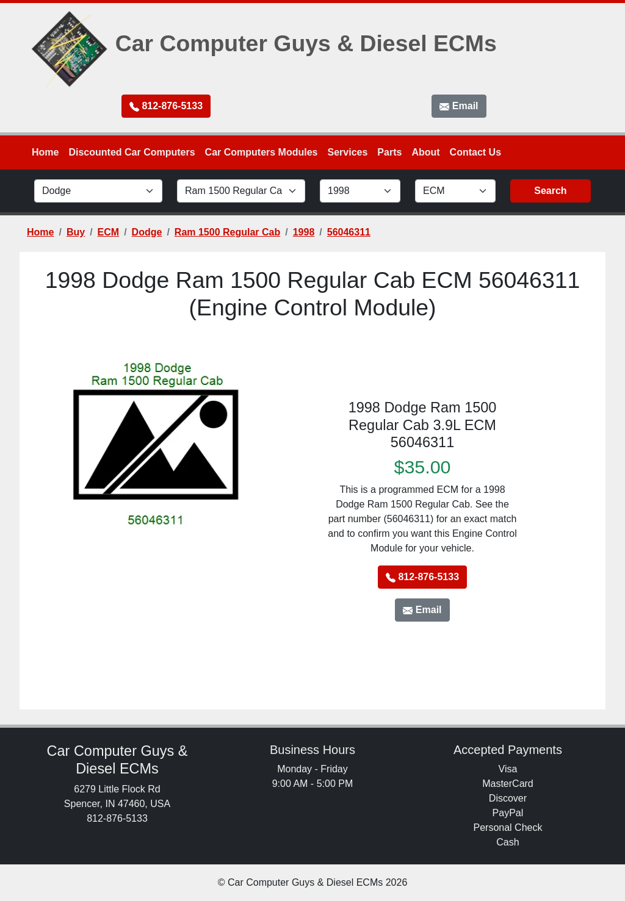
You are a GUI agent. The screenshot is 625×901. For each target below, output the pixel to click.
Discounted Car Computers (131, 152)
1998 (304, 232)
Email (458, 106)
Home (45, 152)
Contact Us (475, 152)
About (425, 152)
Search (550, 190)
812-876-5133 (166, 106)
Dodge (147, 232)
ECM (109, 232)
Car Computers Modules (261, 152)
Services (348, 152)
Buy (76, 232)
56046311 (348, 232)
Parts (389, 152)
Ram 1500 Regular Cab (227, 232)
